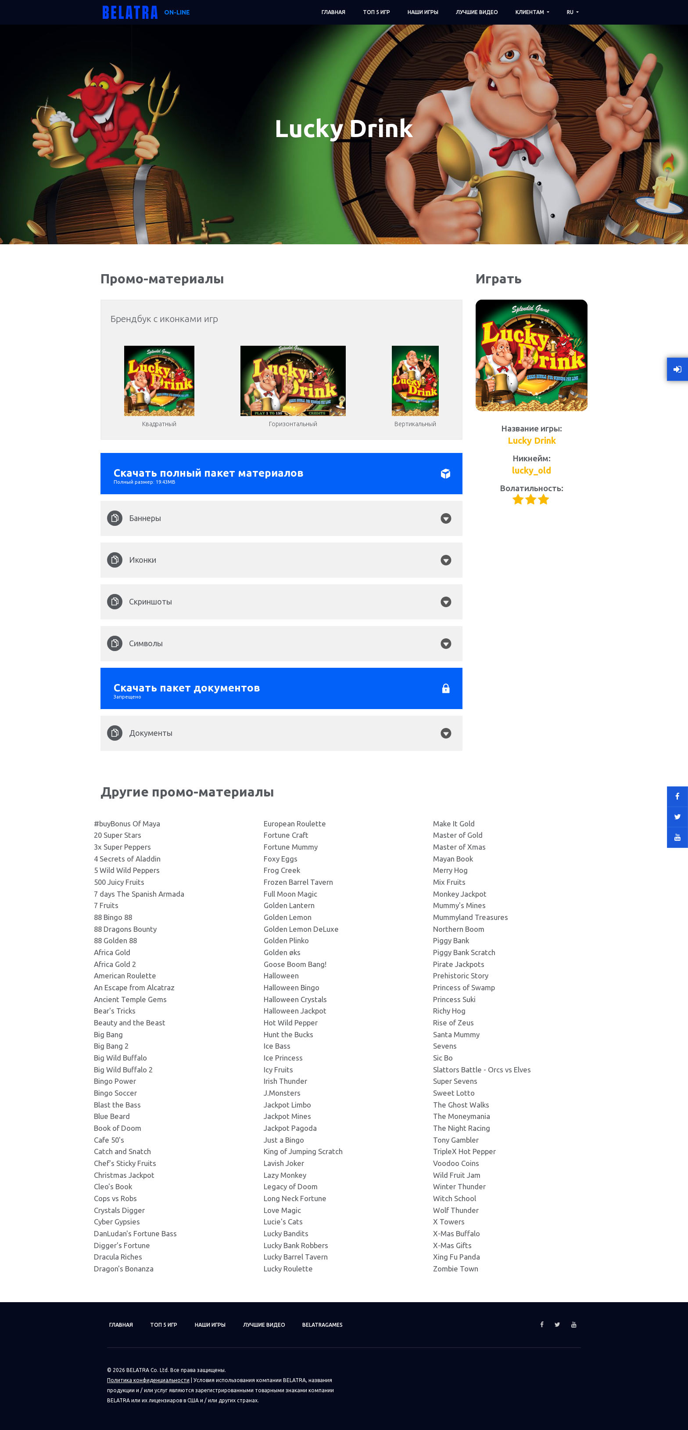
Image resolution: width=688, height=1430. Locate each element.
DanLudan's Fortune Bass (135, 1233)
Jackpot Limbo (287, 1105)
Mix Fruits (449, 882)
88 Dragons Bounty (125, 929)
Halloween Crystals (295, 999)
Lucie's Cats (283, 1221)
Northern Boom (458, 929)
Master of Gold (458, 835)
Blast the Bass (117, 1105)
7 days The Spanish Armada (139, 894)
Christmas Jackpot (124, 1175)
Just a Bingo (284, 1140)
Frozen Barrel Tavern (298, 882)
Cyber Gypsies (117, 1221)
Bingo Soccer (115, 1093)
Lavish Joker (284, 1163)
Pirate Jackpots (458, 964)
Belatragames (323, 1325)
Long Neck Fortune (295, 1198)
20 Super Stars (117, 835)
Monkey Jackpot (460, 894)
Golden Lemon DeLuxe (301, 929)
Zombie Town (455, 1268)
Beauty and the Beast (129, 1022)
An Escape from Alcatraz (134, 987)
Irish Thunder (285, 1081)
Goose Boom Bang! (295, 964)
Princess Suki (454, 999)
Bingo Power (115, 1081)
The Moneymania (461, 1116)
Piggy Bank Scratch (464, 952)
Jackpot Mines (287, 1116)
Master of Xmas (459, 847)
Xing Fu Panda (456, 1257)
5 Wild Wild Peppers (127, 870)
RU (571, 12)
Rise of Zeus (453, 1022)
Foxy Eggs (280, 858)
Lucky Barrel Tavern (296, 1257)
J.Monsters (282, 1093)
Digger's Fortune (122, 1245)
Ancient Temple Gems (130, 999)
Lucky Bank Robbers (296, 1245)
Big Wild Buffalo (120, 1057)
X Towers (449, 1221)
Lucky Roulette (288, 1268)
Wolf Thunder (456, 1210)
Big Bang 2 (111, 1046)
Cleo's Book (113, 1186)
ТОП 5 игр (376, 12)
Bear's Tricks (115, 1010)
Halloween (281, 975)
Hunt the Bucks (288, 1034)
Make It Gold (454, 823)
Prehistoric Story (460, 975)
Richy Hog (449, 1010)
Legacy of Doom (291, 1186)
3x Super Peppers (122, 847)
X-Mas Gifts (452, 1245)
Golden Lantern (289, 905)
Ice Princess (283, 1057)
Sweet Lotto (454, 1093)
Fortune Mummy (291, 847)
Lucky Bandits (286, 1233)
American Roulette (125, 975)
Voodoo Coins (456, 1163)
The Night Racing (461, 1128)
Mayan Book (453, 858)
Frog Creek (282, 870)
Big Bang (108, 1034)
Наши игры (423, 12)
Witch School (454, 1198)
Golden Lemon (288, 917)
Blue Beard (112, 1116)
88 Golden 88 (115, 940)
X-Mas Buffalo (456, 1233)
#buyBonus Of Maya (127, 823)
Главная (333, 12)
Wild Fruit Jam (456, 1175)
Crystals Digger (119, 1210)
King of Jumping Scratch (303, 1151)
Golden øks (282, 952)
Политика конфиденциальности (148, 1380)
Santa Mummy (456, 1034)
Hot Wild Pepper (291, 1022)
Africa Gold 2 (115, 964)
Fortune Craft (286, 835)
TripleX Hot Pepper (464, 1151)
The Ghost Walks (461, 1105)
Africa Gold (112, 952)
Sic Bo (443, 1057)
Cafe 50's (109, 1140)
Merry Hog (450, 870)
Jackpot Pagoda (290, 1128)
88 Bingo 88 (113, 917)
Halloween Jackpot (295, 1010)
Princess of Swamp (464, 987)
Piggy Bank (451, 940)
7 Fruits (106, 905)
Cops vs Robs (115, 1198)
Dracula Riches (118, 1257)
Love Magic (282, 1210)
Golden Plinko (286, 940)
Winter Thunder (459, 1186)
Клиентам (530, 12)
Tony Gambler (456, 1140)
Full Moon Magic (290, 894)
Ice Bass (277, 1046)
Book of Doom (117, 1128)
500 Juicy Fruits (119, 882)
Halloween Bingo (291, 987)
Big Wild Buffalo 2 (123, 1069)
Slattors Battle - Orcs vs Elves (482, 1069)
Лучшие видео (477, 12)
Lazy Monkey (285, 1175)
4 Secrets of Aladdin (127, 858)
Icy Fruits (278, 1069)
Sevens (445, 1046)
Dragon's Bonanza (124, 1268)
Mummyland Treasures (470, 917)
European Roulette (295, 823)
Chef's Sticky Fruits (125, 1163)
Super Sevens (455, 1081)
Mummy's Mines (459, 905)
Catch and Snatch (122, 1151)
